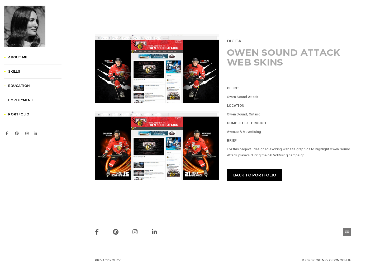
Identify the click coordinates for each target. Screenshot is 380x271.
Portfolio (25, 140)
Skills (20, 97)
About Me (24, 83)
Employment (27, 126)
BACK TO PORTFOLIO (254, 175)
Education (25, 112)
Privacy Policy (108, 260)
